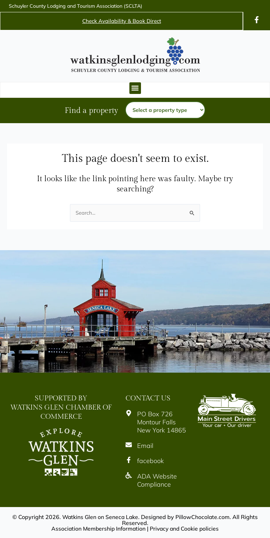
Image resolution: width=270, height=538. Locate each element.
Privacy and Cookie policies (185, 528)
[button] (135, 88)
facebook (150, 461)
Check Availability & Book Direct (121, 21)
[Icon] (256, 19)
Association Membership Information (97, 528)
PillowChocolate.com (203, 516)
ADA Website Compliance (157, 480)
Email (145, 446)
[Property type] (165, 110)
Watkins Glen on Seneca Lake (100, 516)
